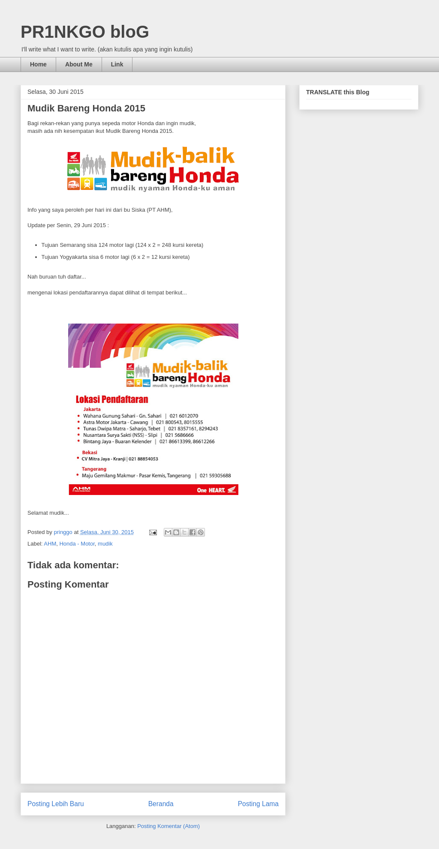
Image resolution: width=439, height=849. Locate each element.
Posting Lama (258, 803)
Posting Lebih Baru (55, 803)
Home (38, 64)
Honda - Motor (76, 543)
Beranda (161, 803)
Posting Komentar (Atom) (168, 826)
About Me (79, 64)
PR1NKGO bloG (85, 31)
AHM (50, 543)
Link (117, 64)
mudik (105, 543)
